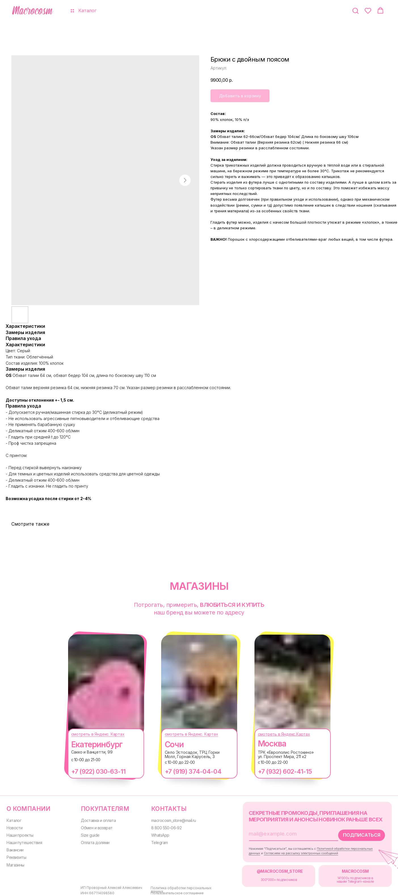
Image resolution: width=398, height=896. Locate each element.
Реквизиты (16, 855)
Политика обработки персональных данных (181, 885)
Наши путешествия (24, 841)
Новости (14, 826)
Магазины (15, 863)
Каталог (14, 819)
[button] (355, 10)
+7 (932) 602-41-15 (279, 771)
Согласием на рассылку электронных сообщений (292, 851)
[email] (280, 833)
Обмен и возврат (94, 826)
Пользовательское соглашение (170, 890)
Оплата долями (93, 841)
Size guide (87, 834)
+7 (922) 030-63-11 (93, 771)
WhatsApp (155, 834)
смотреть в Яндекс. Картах (92, 734)
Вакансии (15, 848)
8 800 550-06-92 (162, 826)
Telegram (154, 841)
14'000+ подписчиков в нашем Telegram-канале (345, 877)
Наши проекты (20, 834)
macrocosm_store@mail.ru (169, 819)
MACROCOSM (345, 868)
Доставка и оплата (96, 819)
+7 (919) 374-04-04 (187, 771)
